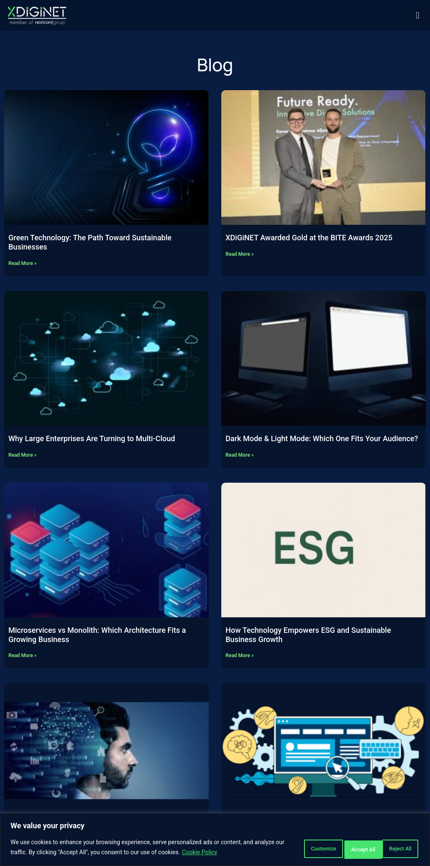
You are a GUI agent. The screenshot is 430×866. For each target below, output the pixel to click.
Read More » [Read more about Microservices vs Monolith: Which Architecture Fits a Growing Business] (22, 655)
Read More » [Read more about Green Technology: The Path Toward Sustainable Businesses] (22, 263)
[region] (215, 841)
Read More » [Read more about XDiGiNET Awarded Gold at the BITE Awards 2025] (239, 254)
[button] (418, 15)
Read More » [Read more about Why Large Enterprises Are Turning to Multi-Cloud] (22, 455)
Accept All (393, 848)
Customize (286, 848)
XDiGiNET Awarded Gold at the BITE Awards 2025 (308, 237)
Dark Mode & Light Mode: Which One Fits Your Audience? (321, 438)
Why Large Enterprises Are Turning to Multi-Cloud (91, 438)
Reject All (340, 848)
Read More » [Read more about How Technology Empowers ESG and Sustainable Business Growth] (239, 655)
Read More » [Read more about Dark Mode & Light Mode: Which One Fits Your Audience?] (239, 455)
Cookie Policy (231, 853)
